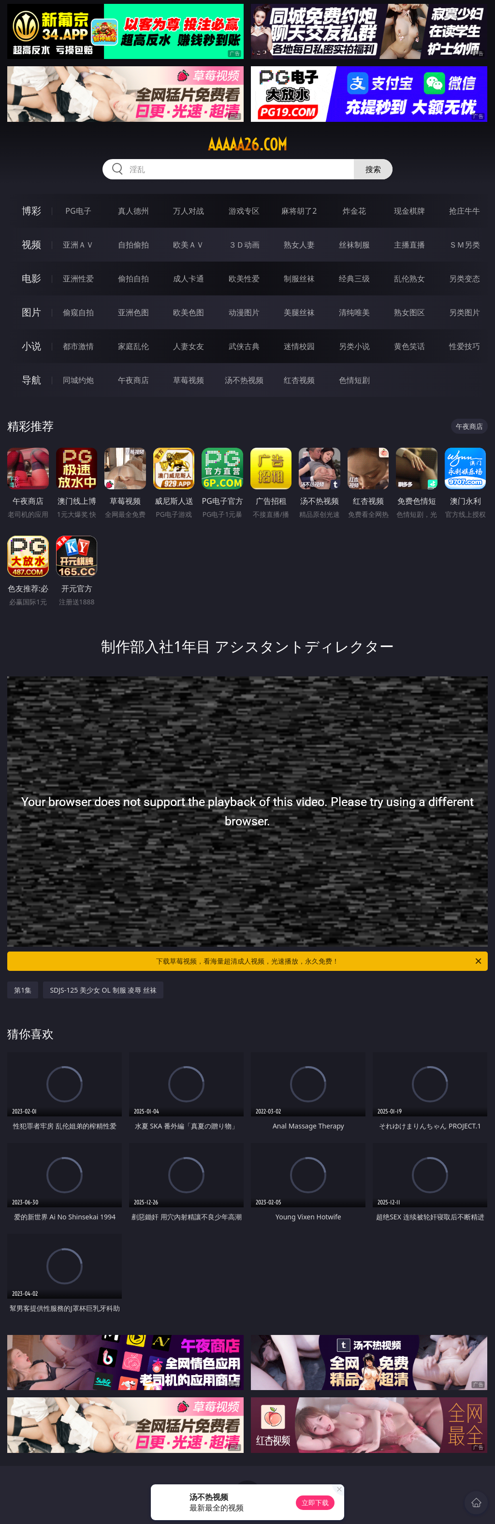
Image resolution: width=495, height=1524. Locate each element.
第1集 (22, 990)
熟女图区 (409, 312)
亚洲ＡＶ (78, 244)
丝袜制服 (354, 244)
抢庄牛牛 (464, 210)
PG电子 (78, 210)
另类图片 (464, 312)
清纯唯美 (354, 312)
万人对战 (188, 210)
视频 (31, 244)
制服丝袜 (299, 278)
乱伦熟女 (409, 278)
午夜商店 (133, 380)
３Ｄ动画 (244, 244)
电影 (31, 278)
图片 (31, 312)
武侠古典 (244, 346)
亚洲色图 (133, 312)
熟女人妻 (299, 244)
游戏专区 (244, 210)
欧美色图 (188, 312)
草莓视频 (188, 380)
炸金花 (354, 210)
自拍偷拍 (133, 244)
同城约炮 (78, 380)
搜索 (373, 169)
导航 (31, 379)
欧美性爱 (244, 278)
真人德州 (133, 210)
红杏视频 (299, 380)
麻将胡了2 (299, 210)
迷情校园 (299, 346)
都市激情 (78, 346)
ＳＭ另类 (464, 244)
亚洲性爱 (78, 278)
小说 (31, 345)
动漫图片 (244, 312)
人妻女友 (188, 346)
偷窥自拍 (78, 312)
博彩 (31, 210)
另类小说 (354, 346)
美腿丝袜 (299, 312)
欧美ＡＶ (188, 244)
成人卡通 (188, 278)
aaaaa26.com (247, 144)
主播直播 (409, 244)
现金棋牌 (409, 210)
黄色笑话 (409, 346)
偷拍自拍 (133, 278)
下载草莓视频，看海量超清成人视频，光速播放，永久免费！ (319, 961)
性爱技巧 (464, 346)
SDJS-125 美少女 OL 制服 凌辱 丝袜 (103, 990)
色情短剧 (354, 380)
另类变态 (464, 278)
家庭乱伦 (133, 346)
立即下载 (315, 1502)
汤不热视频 (244, 380)
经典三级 (354, 278)
